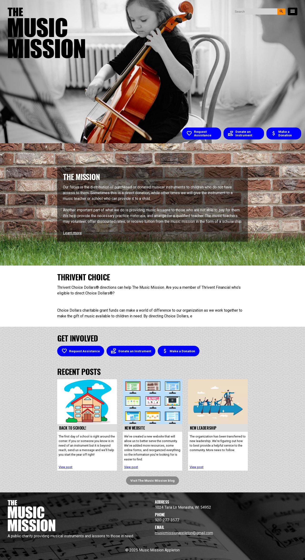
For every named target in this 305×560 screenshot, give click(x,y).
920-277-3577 (167, 520)
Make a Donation (281, 133)
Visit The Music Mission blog (152, 480)
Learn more (72, 233)
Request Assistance (198, 133)
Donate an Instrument (240, 133)
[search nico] (254, 11)
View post (65, 467)
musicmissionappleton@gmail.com (184, 533)
